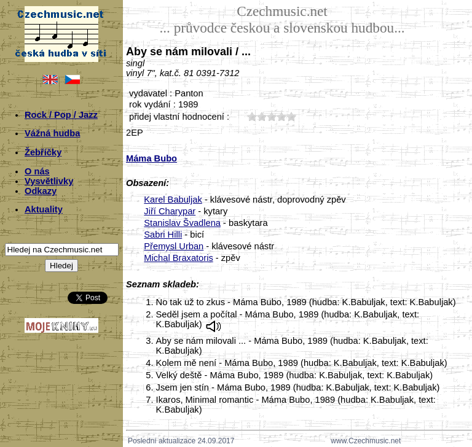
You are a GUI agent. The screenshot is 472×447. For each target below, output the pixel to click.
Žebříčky (43, 152)
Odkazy (41, 191)
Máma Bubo (151, 158)
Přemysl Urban (173, 246)
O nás (37, 171)
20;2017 (262, 116)
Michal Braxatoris (178, 258)
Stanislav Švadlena (182, 223)
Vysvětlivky (49, 181)
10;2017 (252, 116)
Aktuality (44, 209)
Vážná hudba (52, 133)
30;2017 (272, 116)
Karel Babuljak (173, 199)
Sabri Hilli (163, 234)
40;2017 (281, 116)
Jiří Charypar (169, 211)
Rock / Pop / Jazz (61, 115)
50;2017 (291, 116)
